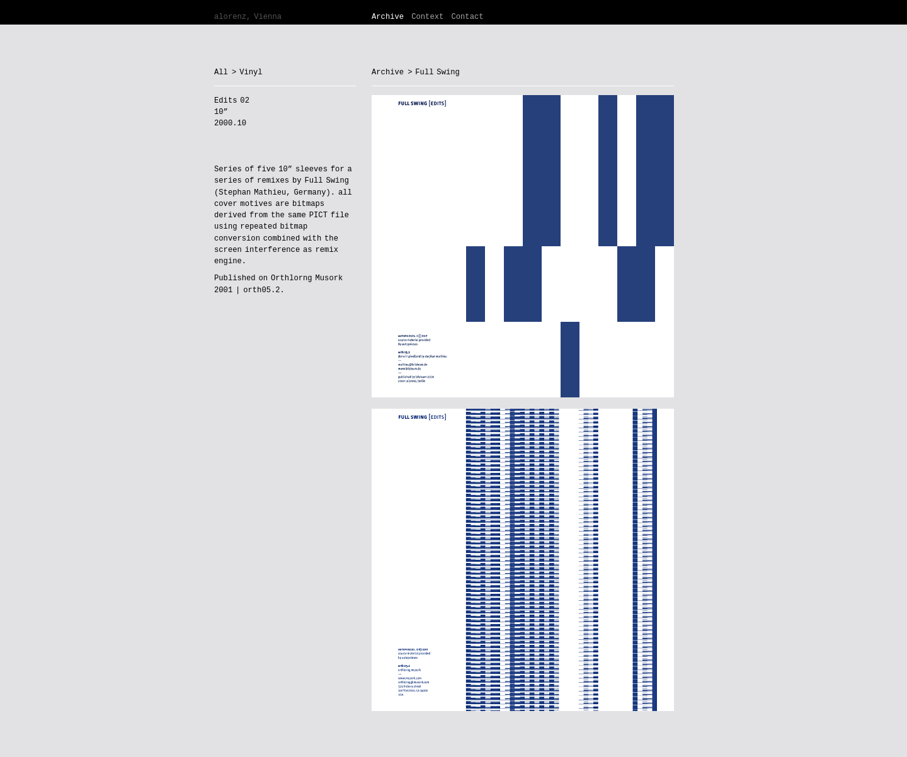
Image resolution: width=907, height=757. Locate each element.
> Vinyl (247, 72)
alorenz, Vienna (248, 17)
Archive (388, 17)
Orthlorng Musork (307, 278)
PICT (318, 215)
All (221, 72)
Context (427, 17)
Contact (467, 17)
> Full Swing (434, 72)
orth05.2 (261, 290)
